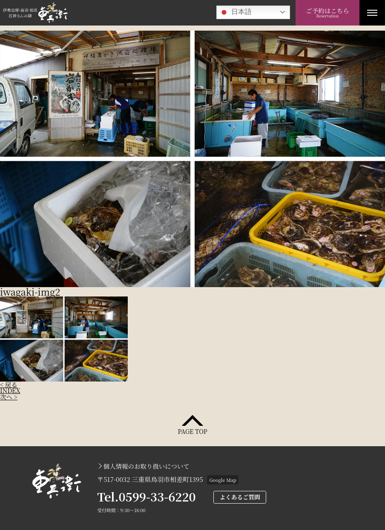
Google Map (222, 479)
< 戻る (8, 384)
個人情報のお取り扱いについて (146, 466)
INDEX (10, 390)
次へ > (8, 396)
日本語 (235, 12)
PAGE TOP (192, 430)
